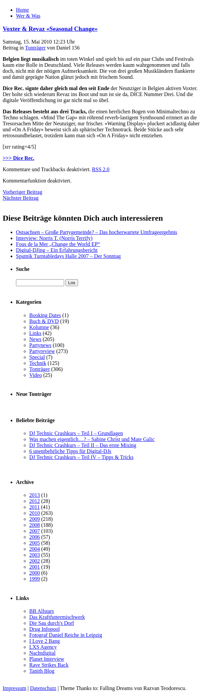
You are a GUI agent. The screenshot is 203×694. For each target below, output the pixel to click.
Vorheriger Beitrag (22, 192)
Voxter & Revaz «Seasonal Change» (50, 28)
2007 (34, 531)
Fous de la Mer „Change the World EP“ (58, 244)
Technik (37, 363)
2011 (34, 507)
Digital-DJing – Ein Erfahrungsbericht (57, 250)
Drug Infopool (44, 629)
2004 (34, 549)
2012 (34, 501)
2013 (34, 495)
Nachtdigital (42, 653)
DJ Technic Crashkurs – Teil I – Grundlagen (76, 433)
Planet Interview (46, 659)
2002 (34, 561)
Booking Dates (45, 315)
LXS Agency (43, 647)
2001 (34, 567)
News (35, 339)
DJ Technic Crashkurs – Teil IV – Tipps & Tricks (81, 457)
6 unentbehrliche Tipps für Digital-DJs (70, 451)
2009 (34, 519)
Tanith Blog (41, 671)
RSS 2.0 (100, 169)
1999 (34, 579)
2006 (34, 537)
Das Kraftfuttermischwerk (57, 617)
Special (37, 357)
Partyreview (42, 351)
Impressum (14, 688)
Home (22, 10)
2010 (34, 513)
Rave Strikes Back (48, 665)
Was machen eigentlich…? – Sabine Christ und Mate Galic (91, 439)
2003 (34, 555)
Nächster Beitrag (21, 198)
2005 (34, 543)
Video (35, 375)
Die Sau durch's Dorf (51, 623)
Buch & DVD (44, 321)
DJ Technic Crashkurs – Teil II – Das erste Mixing (82, 445)
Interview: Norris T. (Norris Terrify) (54, 238)
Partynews (40, 345)
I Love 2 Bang (44, 641)
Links (35, 333)
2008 (34, 525)
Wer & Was (28, 16)
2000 (34, 573)
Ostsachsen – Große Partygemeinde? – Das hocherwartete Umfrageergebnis (96, 232)
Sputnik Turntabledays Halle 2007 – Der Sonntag (68, 256)
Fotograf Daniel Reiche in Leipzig (65, 635)
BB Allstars (41, 611)
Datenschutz (43, 688)
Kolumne (39, 327)
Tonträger (35, 48)
